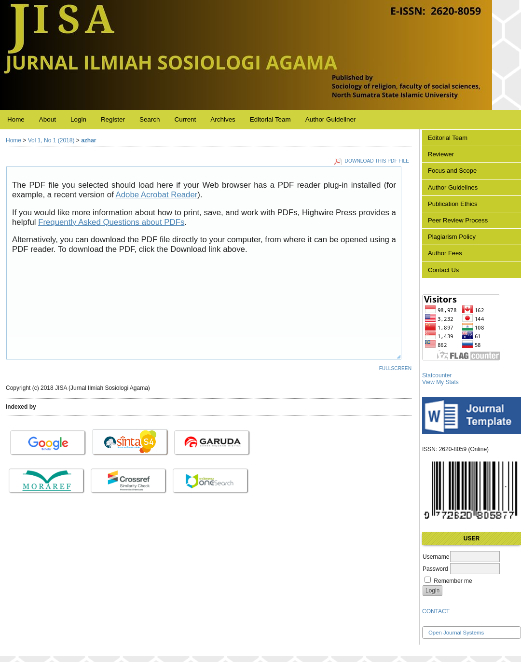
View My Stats (440, 382)
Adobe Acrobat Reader (157, 194)
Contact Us (443, 270)
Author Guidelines (453, 187)
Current (185, 119)
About (47, 119)
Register (113, 119)
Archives (222, 119)
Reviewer (441, 154)
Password (435, 568)
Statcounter (437, 375)
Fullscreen (395, 368)
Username (436, 556)
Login (78, 119)
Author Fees (445, 253)
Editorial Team (447, 137)
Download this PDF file (377, 161)
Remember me (453, 581)
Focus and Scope (452, 170)
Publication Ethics (453, 203)
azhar (88, 140)
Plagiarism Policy (452, 236)
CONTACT (436, 611)
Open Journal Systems (456, 632)
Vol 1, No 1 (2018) (51, 140)
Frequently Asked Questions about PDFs (111, 222)
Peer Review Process (458, 220)
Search (149, 119)
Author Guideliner (330, 119)
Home (16, 119)
